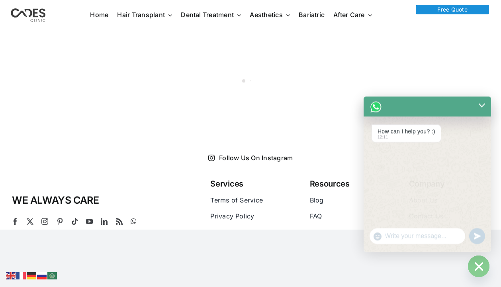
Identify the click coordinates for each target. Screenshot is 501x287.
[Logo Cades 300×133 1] (28, 10)
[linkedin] (104, 221)
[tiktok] (74, 221)
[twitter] (30, 221)
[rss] (119, 221)
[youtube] (89, 221)
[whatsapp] (134, 221)
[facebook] (15, 221)
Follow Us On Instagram (250, 158)
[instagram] (44, 221)
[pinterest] (60, 221)
